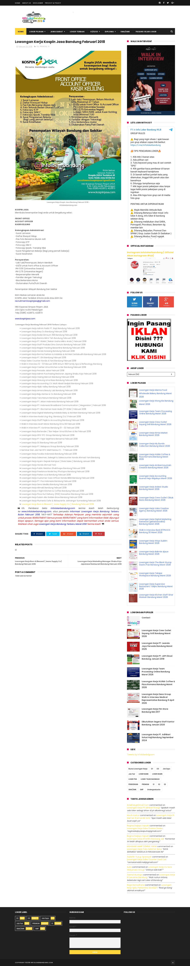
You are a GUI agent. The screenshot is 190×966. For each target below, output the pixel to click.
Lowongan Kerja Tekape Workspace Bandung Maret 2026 (155, 574)
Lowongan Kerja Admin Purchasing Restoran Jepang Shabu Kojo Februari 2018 (59, 373)
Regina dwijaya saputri (138, 825)
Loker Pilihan (36, 31)
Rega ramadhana (136, 885)
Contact (146, 617)
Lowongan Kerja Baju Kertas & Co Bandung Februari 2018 (48, 394)
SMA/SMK (125, 31)
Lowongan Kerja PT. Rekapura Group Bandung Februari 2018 (50, 446)
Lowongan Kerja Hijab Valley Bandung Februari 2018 (46, 386)
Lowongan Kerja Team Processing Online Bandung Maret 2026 (155, 412)
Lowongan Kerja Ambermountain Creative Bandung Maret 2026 (155, 466)
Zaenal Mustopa (135, 874)
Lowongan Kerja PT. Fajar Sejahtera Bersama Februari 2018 (49, 438)
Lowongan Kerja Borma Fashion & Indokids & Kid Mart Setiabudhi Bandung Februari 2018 (63, 354)
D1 (152, 769)
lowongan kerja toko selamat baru (144, 849)
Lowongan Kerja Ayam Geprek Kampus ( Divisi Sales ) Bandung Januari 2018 (58, 461)
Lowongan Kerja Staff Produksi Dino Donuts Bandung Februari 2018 (53, 344)
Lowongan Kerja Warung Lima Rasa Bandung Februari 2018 (49, 380)
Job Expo (166, 769)
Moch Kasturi (133, 815)
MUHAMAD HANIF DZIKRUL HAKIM (142, 846)
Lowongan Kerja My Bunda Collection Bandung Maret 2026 (154, 444)
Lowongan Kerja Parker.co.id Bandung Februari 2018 (46, 474)
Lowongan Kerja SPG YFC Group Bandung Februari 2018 (47, 435)
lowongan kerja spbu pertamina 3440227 (149, 886)
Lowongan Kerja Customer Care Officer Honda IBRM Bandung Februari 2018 (57, 478)
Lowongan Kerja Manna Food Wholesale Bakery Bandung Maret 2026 (155, 393)
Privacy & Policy (53, 3)
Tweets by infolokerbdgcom (140, 754)
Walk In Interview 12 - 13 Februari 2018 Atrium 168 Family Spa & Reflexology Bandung (62, 364)
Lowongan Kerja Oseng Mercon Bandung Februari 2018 (47, 377)
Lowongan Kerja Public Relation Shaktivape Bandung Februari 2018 (53, 468)
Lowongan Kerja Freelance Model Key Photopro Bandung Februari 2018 (55, 471)
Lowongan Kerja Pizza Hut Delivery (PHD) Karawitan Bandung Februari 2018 (57, 494)
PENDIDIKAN (133, 784)
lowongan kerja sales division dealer (145, 828)
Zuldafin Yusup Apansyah (139, 856)
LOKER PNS (133, 779)
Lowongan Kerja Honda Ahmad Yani (38, 465)
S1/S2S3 (94, 31)
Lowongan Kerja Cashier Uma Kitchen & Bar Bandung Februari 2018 (53, 367)
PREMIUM (43, 46)
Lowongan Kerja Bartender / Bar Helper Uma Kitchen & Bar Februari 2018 (56, 431)
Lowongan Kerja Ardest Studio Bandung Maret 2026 (153, 488)
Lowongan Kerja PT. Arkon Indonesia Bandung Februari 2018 (49, 401)
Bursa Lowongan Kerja (138, 769)
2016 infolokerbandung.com (40, 962)
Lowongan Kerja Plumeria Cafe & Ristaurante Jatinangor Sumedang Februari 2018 (61, 500)
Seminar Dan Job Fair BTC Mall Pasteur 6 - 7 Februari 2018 (49, 450)
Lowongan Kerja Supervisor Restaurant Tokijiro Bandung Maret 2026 (156, 586)
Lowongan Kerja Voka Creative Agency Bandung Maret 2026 (154, 509)
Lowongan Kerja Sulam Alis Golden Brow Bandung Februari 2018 (51, 497)
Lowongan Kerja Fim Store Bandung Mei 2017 (155, 710)
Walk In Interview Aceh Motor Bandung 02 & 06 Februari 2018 (50, 424)
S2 (159, 784)
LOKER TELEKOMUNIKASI (150, 779)
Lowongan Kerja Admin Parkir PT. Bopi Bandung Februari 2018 (50, 328)
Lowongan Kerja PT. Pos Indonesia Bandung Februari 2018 (48, 481)
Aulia (129, 867)
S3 (165, 784)
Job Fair (132, 774)
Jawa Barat (56, 31)
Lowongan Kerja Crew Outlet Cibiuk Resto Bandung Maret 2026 (156, 498)
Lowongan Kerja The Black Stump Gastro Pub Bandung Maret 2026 (155, 563)
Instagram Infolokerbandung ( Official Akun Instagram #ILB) (150, 254)
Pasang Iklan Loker (146, 31)
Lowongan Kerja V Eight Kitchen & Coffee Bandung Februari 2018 (52, 490)
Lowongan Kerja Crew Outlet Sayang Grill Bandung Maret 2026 (155, 423)
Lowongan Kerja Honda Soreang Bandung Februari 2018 (48, 351)
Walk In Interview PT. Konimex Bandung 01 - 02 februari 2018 (50, 427)
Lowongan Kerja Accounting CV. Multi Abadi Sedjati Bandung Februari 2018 (57, 383)
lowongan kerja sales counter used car (146, 859)
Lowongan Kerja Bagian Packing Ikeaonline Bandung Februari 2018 (53, 347)
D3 (38, 46)
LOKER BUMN (157, 774)
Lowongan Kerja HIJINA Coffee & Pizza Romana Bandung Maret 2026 (154, 457)
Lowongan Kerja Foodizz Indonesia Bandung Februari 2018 (49, 453)
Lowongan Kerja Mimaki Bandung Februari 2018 (44, 487)
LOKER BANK (143, 774)
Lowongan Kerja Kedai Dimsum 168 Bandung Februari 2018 (49, 335)
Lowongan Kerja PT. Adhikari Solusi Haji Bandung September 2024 (158, 737)
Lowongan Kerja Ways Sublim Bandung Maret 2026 (153, 542)
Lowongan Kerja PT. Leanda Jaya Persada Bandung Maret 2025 (157, 646)
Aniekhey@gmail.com (138, 805)
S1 (49, 46)
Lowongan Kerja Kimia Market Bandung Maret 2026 (153, 434)
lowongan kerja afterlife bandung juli (145, 838)
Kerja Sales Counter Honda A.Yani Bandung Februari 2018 (48, 360)
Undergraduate (153, 789)
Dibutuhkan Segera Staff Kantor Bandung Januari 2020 (158, 723)
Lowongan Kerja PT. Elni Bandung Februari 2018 (43, 357)
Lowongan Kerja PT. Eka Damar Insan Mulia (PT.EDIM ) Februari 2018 (53, 409)
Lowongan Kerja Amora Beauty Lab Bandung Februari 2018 (49, 390)
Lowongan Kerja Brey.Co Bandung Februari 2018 (44, 331)
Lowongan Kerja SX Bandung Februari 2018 (41, 442)
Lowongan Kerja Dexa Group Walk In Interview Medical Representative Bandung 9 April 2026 (158, 698)
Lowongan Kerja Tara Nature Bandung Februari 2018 (46, 397)
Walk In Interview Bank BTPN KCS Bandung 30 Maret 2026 (154, 531)
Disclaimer (38, 3)
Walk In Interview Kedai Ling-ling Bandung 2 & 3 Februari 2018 (51, 416)
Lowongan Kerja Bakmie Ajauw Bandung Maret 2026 (153, 552)
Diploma (109, 31)
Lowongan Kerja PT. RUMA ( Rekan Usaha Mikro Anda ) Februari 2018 (53, 341)
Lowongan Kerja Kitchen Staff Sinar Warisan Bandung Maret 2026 (156, 596)
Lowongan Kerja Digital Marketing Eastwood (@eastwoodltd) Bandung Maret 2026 (155, 521)
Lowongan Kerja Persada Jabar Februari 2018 (42, 370)
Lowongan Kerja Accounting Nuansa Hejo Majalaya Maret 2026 (155, 477)
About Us (26, 3)
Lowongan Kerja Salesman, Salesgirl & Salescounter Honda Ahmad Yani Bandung (60, 457)
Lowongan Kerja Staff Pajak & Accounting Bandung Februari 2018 (52, 420)
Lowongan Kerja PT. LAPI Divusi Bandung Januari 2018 (157, 657)
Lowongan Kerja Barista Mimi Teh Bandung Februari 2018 (48, 338)
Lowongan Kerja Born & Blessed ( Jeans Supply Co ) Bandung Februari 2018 (57, 504)
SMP (141, 789)
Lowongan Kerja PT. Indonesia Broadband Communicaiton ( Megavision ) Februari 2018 (63, 405)
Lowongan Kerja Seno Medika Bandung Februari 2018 (46, 484)
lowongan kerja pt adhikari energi (143, 807)
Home (17, 3)
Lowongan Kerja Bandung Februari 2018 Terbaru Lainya (40, 324)
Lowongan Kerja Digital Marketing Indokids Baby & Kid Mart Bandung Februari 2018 (60, 412)
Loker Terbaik (77, 31)
